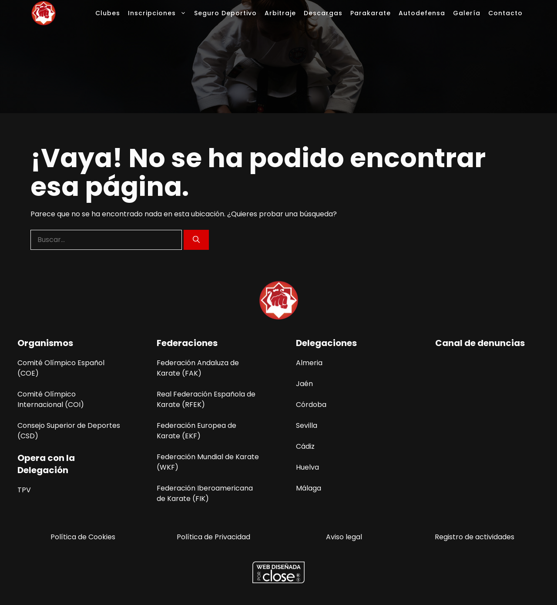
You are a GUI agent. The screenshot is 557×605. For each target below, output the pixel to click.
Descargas (323, 13)
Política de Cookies (82, 537)
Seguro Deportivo (225, 13)
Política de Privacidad (213, 537)
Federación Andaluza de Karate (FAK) (198, 368)
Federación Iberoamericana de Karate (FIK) (205, 493)
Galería (466, 13)
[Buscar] (196, 240)
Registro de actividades (474, 537)
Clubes (107, 13)
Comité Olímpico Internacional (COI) (50, 399)
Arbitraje (280, 13)
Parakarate (370, 13)
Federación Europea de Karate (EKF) (196, 430)
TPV (24, 490)
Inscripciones (159, 13)
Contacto (505, 13)
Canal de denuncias (480, 343)
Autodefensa (422, 13)
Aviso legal (344, 537)
